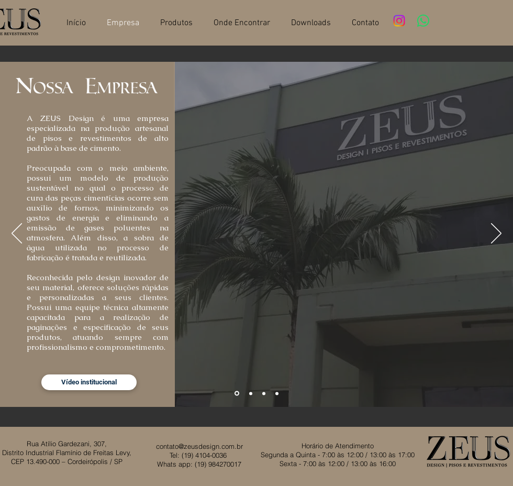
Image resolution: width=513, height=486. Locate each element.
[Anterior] (17, 234)
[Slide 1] (237, 393)
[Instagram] (399, 20)
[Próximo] (496, 234)
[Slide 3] (263, 393)
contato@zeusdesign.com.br (199, 446)
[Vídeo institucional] (89, 382)
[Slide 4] (276, 393)
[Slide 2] (250, 393)
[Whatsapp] (423, 20)
